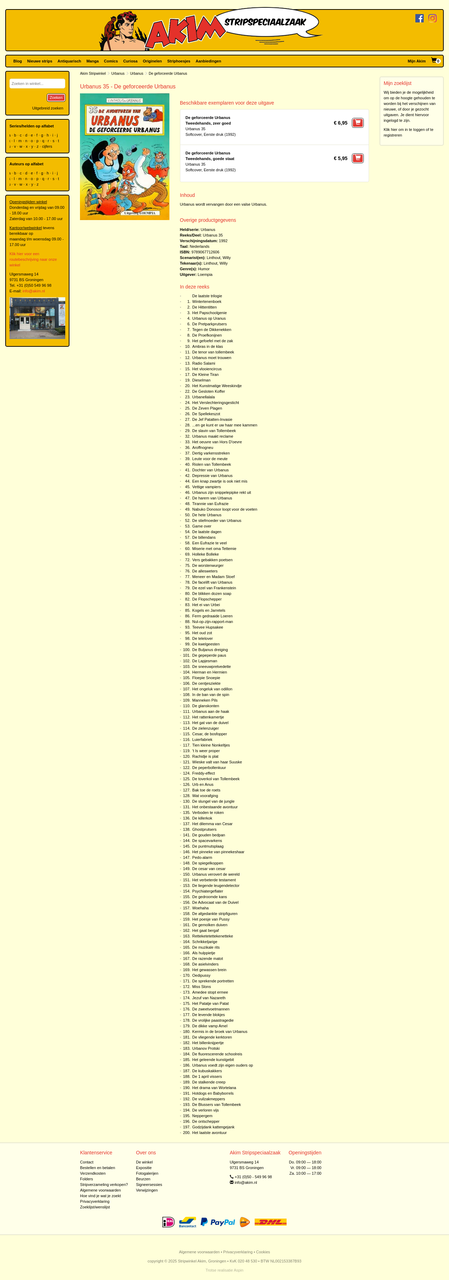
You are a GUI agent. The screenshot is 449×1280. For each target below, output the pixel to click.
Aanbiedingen (208, 61)
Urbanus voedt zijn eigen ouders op (222, 1065)
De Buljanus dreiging (210, 650)
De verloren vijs (205, 1110)
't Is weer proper (206, 751)
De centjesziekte (206, 683)
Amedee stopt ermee (210, 992)
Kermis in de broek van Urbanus (219, 1031)
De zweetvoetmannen (210, 1009)
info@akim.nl (33, 291)
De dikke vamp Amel (209, 1026)
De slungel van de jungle (213, 801)
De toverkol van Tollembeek (216, 779)
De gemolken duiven (209, 925)
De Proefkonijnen (207, 335)
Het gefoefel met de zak (212, 341)
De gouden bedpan (208, 835)
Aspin (238, 1270)
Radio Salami (203, 363)
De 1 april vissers (207, 1076)
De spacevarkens (207, 840)
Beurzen (143, 1179)
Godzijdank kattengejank (213, 1127)
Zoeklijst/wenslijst (95, 1207)
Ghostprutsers (204, 829)
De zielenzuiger (205, 728)
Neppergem (202, 1116)
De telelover (202, 638)
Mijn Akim (417, 61)
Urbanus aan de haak (210, 711)
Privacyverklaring (94, 1201)
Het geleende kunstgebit (213, 1059)
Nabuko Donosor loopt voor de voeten (224, 509)
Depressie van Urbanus (212, 475)
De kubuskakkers (207, 1071)
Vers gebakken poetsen (212, 560)
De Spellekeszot (206, 414)
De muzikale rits (206, 947)
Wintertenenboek (206, 301)
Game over (201, 526)
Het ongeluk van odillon (212, 689)
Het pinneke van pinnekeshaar (218, 852)
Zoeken (56, 97)
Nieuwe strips (40, 61)
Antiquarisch (69, 61)
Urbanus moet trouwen (211, 358)
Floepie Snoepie (206, 678)
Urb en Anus (203, 784)
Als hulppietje (203, 953)
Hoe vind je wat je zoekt (100, 1196)
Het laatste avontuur (209, 1132)
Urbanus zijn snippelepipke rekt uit (221, 492)
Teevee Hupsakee (207, 627)
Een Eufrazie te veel (209, 543)
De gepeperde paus (209, 655)
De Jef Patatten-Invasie (212, 419)
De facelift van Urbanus (212, 582)
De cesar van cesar (209, 869)
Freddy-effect (203, 773)
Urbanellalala (203, 397)
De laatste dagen (206, 532)
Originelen (152, 61)
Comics (111, 61)
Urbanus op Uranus (209, 318)
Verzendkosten (93, 1173)
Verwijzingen (147, 1190)
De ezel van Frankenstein (214, 588)
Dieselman (201, 380)
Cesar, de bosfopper (209, 734)
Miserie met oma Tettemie (214, 548)
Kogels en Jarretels (208, 610)
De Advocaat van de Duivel (215, 902)
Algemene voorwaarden (100, 1190)
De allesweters (204, 571)
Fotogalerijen (147, 1173)
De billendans (204, 537)
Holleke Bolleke (205, 554)
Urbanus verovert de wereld (216, 874)
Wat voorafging (205, 796)
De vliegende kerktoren (212, 1037)
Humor (204, 269)
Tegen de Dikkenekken (211, 329)
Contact (86, 1162)
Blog (17, 61)
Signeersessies (149, 1184)
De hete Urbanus (206, 515)
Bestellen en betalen (97, 1168)
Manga (92, 61)
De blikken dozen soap (211, 593)
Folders (86, 1179)
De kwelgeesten (206, 644)
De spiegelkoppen (207, 863)
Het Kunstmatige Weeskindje (217, 386)
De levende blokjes (208, 1015)
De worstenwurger (207, 565)
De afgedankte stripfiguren (214, 913)
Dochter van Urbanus (210, 470)
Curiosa (130, 61)
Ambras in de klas (207, 346)
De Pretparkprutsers (209, 324)
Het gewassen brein (209, 970)
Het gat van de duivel (210, 723)
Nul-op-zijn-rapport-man (212, 621)
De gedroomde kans (209, 897)
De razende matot (207, 958)
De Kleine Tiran (205, 374)
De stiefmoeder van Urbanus (216, 520)
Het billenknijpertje (208, 1043)
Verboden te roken (208, 812)
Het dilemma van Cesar (212, 824)
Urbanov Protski (206, 1048)
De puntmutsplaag (207, 846)
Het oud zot (202, 633)
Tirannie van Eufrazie (210, 504)
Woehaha (200, 908)
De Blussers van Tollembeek (216, 1104)
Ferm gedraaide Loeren (212, 616)
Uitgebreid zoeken (47, 108)
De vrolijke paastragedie (213, 1020)
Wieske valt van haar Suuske (217, 762)
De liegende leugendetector (216, 885)
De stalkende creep (209, 1082)
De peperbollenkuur (209, 767)
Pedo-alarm (202, 857)
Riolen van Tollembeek (211, 464)
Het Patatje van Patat (210, 1003)
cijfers (47, 146)
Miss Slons (201, 986)
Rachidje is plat (205, 756)
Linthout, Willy (218, 258)
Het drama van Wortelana (214, 1088)
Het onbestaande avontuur (215, 807)
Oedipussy (201, 975)
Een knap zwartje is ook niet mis (219, 481)
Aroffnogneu (202, 447)
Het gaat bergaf (205, 930)
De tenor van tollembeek (213, 352)
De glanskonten (205, 706)
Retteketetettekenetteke (212, 936)
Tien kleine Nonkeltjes (211, 745)
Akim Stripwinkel (93, 73)
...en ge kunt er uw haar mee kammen (224, 425)
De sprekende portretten (213, 981)
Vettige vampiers (206, 487)
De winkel (144, 1162)
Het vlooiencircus (207, 369)
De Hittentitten (204, 307)
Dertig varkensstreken (211, 453)
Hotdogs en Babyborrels (213, 1093)
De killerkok (202, 818)
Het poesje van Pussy (210, 919)
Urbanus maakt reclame (212, 436)
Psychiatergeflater (207, 891)
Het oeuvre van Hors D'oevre (217, 442)
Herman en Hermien (209, 672)
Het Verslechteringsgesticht (215, 402)
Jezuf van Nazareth (209, 998)
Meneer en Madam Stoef (213, 577)
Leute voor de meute (210, 459)
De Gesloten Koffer (208, 391)
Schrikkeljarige (204, 942)
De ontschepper (206, 1121)
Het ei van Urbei (206, 605)
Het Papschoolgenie (209, 313)
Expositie (144, 1168)
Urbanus (118, 73)
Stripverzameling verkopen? (104, 1184)
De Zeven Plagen (207, 408)
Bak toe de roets (206, 790)
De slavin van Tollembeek (214, 431)
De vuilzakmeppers (208, 1099)
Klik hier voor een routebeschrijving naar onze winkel (33, 259)
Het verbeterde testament (214, 880)
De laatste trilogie (207, 296)
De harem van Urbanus (212, 498)
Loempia (205, 274)
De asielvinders (205, 964)
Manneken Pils (204, 700)
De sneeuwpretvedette (211, 666)
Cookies (263, 1252)
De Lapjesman (204, 661)
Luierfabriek (202, 739)
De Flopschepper (207, 599)
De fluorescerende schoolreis (217, 1054)
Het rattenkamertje (208, 717)
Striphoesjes (178, 61)
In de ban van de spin (210, 694)
